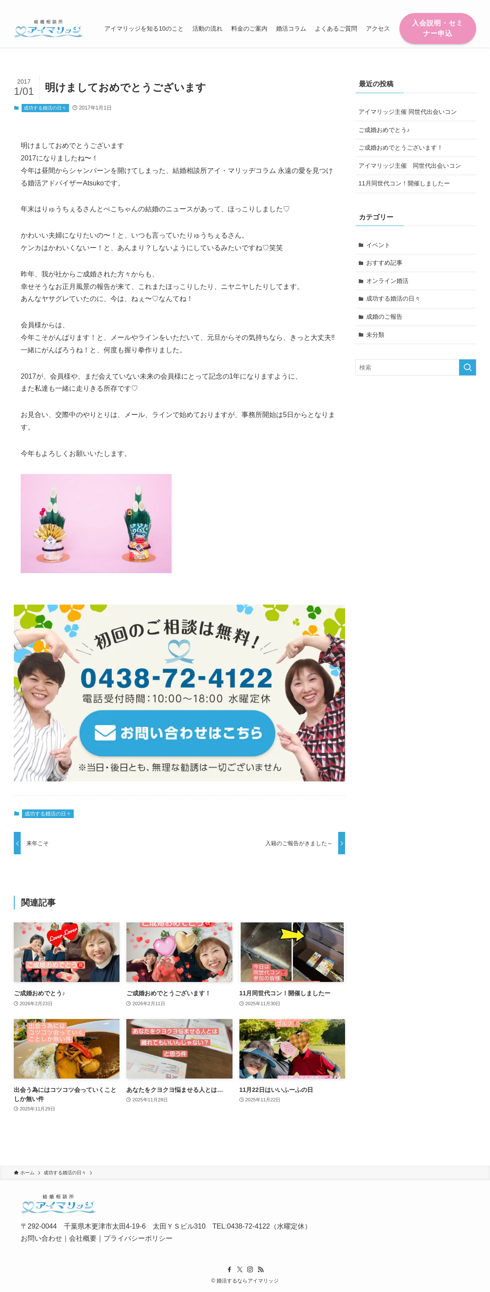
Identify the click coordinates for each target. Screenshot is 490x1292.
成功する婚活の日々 (45, 107)
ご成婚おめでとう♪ (384, 129)
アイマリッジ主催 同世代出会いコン (407, 111)
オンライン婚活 (387, 280)
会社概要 (83, 1238)
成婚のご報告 (384, 316)
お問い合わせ (41, 1238)
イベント (378, 244)
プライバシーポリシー (138, 1238)
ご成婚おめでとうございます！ (400, 147)
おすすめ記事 (384, 262)
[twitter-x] (437, 4)
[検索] (470, 4)
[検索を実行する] (467, 367)
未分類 (375, 334)
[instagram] (448, 4)
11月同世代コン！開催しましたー (404, 183)
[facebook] (425, 4)
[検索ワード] (415, 367)
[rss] (459, 4)
